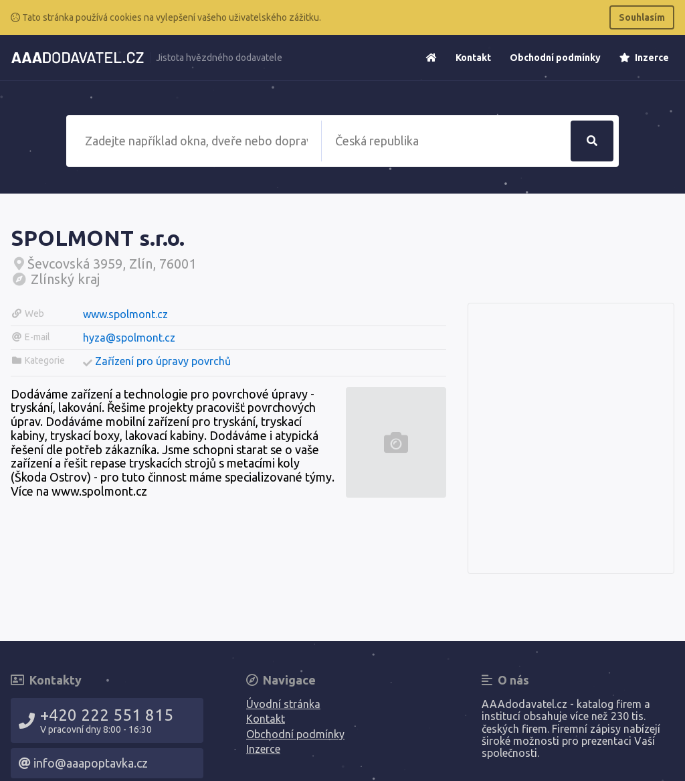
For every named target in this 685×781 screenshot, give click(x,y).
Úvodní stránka (283, 704)
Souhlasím (642, 17)
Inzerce (644, 57)
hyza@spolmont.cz (129, 338)
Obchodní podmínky (555, 57)
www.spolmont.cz (125, 314)
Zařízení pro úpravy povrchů (163, 361)
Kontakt (473, 57)
